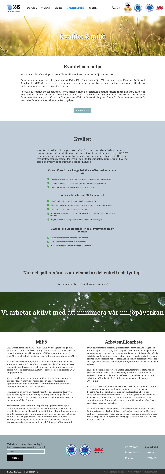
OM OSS (151, 452)
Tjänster (45, 7)
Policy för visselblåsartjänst (142, 471)
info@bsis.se (132, 452)
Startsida (32, 7)
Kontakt (93, 7)
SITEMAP (151, 458)
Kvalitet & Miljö (75, 7)
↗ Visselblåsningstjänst (113, 471)
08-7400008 (131, 446)
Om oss (58, 7)
